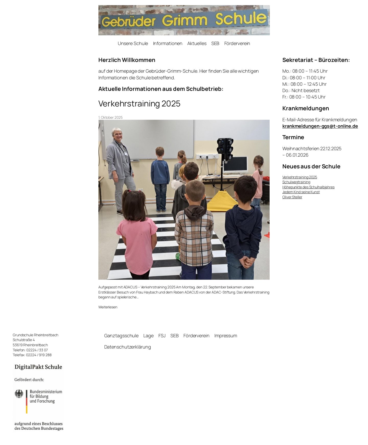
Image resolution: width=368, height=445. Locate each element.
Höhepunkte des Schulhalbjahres (308, 186)
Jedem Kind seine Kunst (301, 191)
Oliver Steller (292, 196)
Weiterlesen (107, 307)
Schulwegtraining (296, 181)
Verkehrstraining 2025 (139, 103)
